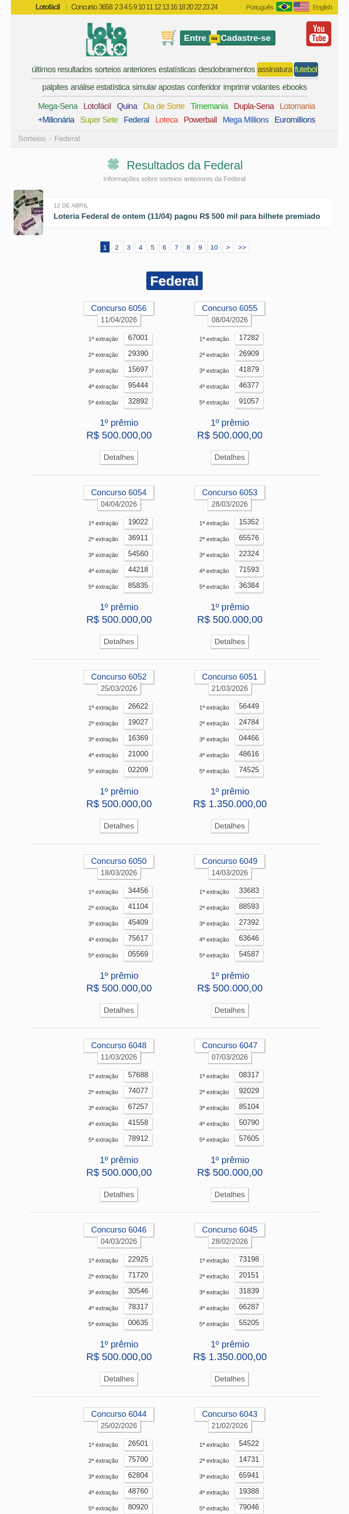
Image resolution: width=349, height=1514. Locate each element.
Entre (195, 38)
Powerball (200, 119)
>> (242, 247)
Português (259, 7)
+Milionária (56, 119)
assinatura (275, 69)
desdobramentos (227, 69)
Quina (127, 106)
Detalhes (119, 457)
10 (214, 247)
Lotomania (297, 106)
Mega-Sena (58, 106)
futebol (306, 69)
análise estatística (100, 87)
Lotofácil (97, 106)
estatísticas (177, 69)
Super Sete (99, 119)
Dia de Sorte (164, 106)
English (322, 7)
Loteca (166, 119)
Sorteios (32, 138)
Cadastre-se (246, 38)
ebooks (294, 87)
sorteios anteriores (125, 69)
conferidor (203, 87)
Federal (136, 119)
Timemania (209, 106)
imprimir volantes (251, 87)
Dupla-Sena (254, 106)
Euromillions (294, 119)
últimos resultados (62, 69)
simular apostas (158, 87)
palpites (55, 87)
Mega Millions (246, 119)
